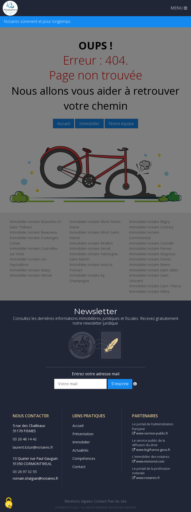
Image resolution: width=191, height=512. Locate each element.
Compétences (83, 458)
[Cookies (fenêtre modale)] (8, 503)
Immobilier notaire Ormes (150, 259)
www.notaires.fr (146, 477)
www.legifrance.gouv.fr (151, 449)
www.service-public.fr (150, 433)
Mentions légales (79, 501)
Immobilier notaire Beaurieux (33, 232)
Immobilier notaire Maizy (30, 270)
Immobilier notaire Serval (89, 248)
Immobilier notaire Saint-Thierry (155, 286)
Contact (79, 466)
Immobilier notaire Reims (149, 264)
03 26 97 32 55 (25, 471)
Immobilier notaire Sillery (149, 291)
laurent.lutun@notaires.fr (33, 447)
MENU (179, 8)
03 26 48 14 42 (25, 439)
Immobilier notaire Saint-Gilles (153, 270)
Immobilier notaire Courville (151, 243)
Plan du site (117, 501)
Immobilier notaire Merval (31, 275)
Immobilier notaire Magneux (152, 254)
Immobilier (81, 442)
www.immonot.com (148, 461)
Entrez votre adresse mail (95, 374)
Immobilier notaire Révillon (91, 243)
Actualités (80, 450)
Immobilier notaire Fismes (150, 248)
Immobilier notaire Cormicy (151, 227)
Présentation (83, 433)
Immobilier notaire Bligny (149, 221)
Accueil (78, 425)
